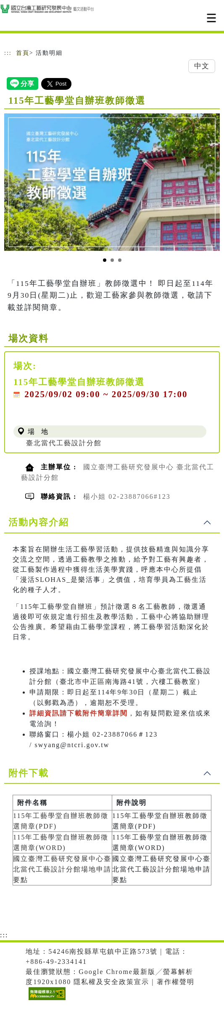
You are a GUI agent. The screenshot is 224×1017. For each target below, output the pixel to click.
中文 (201, 66)
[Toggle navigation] (211, 18)
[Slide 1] (104, 260)
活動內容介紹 (38, 522)
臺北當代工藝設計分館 (64, 443)
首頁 (22, 53)
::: (8, 53)
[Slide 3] (119, 260)
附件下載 (28, 773)
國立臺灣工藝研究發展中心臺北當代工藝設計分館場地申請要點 (62, 869)
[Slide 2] (112, 260)
